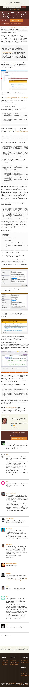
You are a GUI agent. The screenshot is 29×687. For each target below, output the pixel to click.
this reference (8, 130)
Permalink (12, 434)
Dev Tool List (4, 664)
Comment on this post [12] (16, 20)
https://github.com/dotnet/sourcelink (17, 27)
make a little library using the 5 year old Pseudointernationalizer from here (14, 98)
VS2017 (19, 23)
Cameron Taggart (11, 62)
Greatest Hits (5, 662)
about (5, 3)
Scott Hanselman (14, 2)
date (19, 9)
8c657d (19, 684)
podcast (13, 3)
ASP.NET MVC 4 (24, 673)
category (15, 9)
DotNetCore (7, 23)
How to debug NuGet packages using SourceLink (16, 579)
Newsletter (16, 427)
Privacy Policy (5, 660)
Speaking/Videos (24, 660)
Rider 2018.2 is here (11, 407)
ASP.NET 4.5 (23, 671)
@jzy (22, 683)
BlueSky (17, 432)
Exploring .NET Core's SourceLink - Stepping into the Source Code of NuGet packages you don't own (14, 15)
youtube (18, 3)
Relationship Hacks (25, 675)
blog (9, 3)
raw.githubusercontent (7, 52)
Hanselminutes (13, 660)
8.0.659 (26, 684)
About (12, 427)
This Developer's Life (14, 662)
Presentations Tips (25, 662)
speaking (23, 3)
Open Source (14, 23)
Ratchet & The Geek (14, 664)
